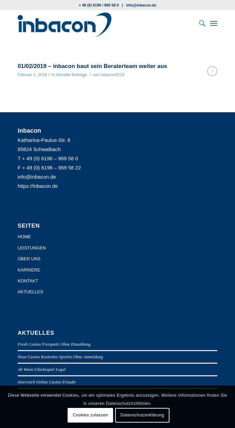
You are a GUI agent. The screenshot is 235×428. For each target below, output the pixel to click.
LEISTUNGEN (32, 247)
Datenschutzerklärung (142, 415)
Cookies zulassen (90, 415)
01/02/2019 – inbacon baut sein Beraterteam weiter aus (92, 66)
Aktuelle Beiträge (71, 74)
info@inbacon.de (141, 5)
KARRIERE (29, 270)
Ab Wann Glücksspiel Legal (42, 369)
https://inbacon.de (38, 186)
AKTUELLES (30, 291)
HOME (24, 236)
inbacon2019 (112, 74)
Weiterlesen (212, 71)
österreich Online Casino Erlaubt (47, 382)
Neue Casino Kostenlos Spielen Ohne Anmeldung (60, 357)
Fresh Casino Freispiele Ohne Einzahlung (54, 344)
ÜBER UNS (29, 258)
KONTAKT (28, 280)
